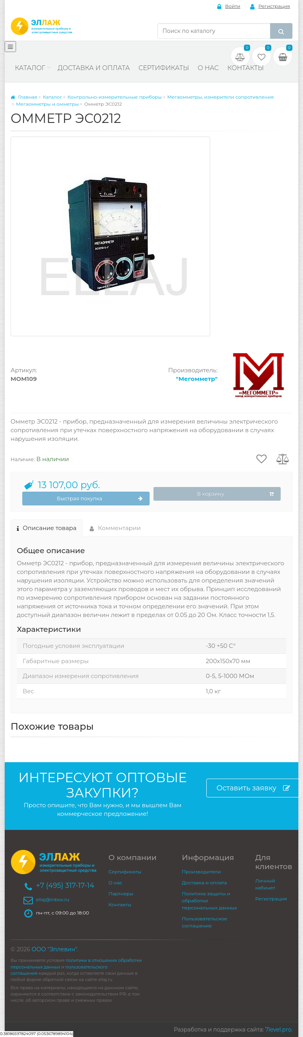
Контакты (245, 68)
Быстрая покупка (99, 498)
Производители (201, 872)
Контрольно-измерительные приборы (114, 97)
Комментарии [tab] (115, 528)
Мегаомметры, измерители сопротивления (220, 97)
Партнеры (120, 893)
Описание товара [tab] (46, 528)
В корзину (235, 494)
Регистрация (270, 6)
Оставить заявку (253, 788)
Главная (24, 97)
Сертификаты (164, 68)
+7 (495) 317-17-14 (65, 885)
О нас (208, 68)
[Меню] (10, 46)
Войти (228, 6)
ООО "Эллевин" (54, 949)
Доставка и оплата (94, 68)
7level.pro (278, 1029)
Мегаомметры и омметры (47, 104)
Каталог (30, 68)
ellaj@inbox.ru (52, 899)
